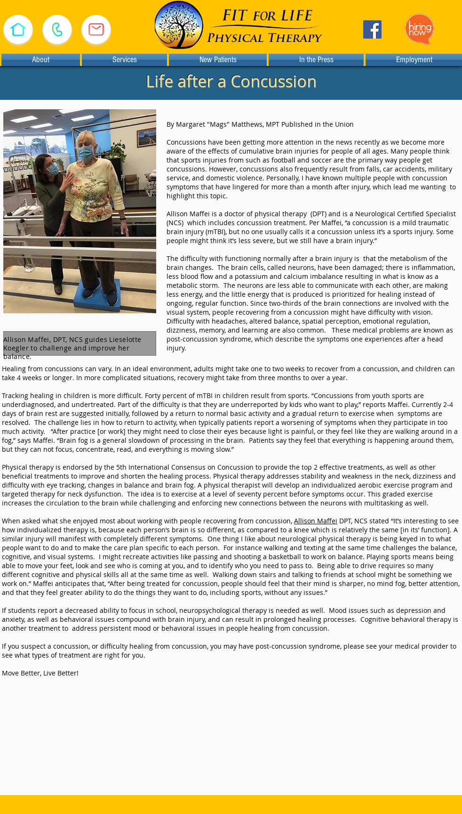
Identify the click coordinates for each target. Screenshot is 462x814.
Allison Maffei (315, 520)
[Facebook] (372, 29)
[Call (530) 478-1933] (57, 29)
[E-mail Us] (96, 29)
